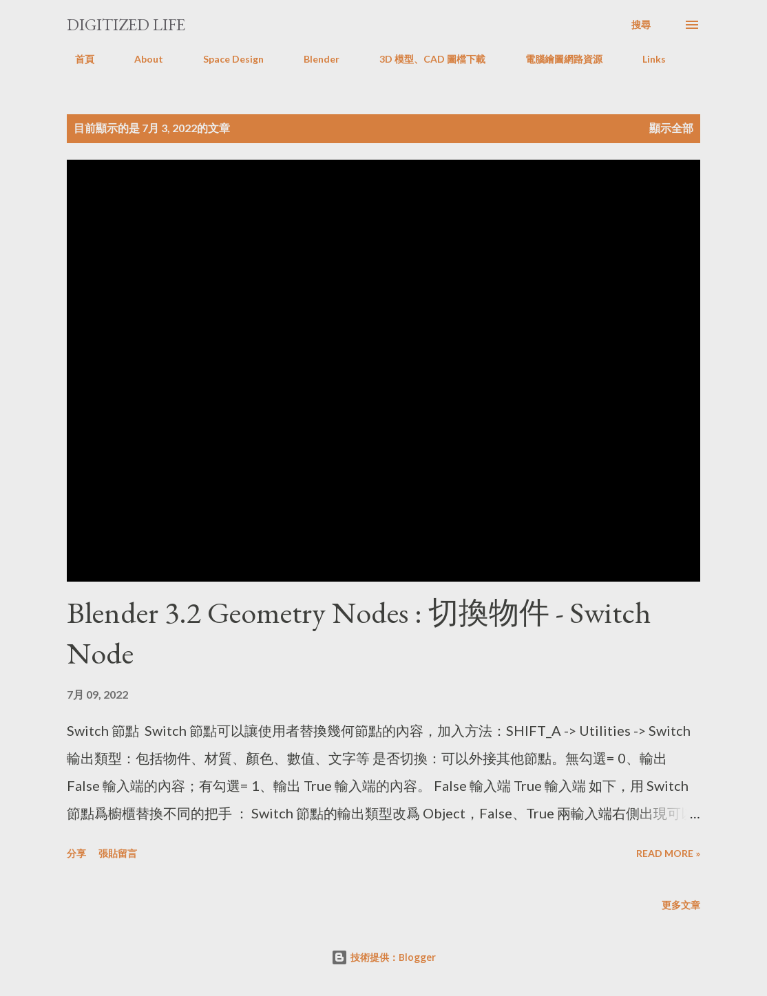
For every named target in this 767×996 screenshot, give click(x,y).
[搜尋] (641, 25)
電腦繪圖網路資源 (555, 59)
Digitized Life (126, 24)
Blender (313, 59)
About (140, 59)
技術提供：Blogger (383, 957)
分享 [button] (76, 853)
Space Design (225, 59)
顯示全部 (671, 127)
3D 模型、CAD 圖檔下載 (424, 59)
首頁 (76, 59)
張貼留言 (117, 853)
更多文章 (681, 905)
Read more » (668, 853)
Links (646, 59)
